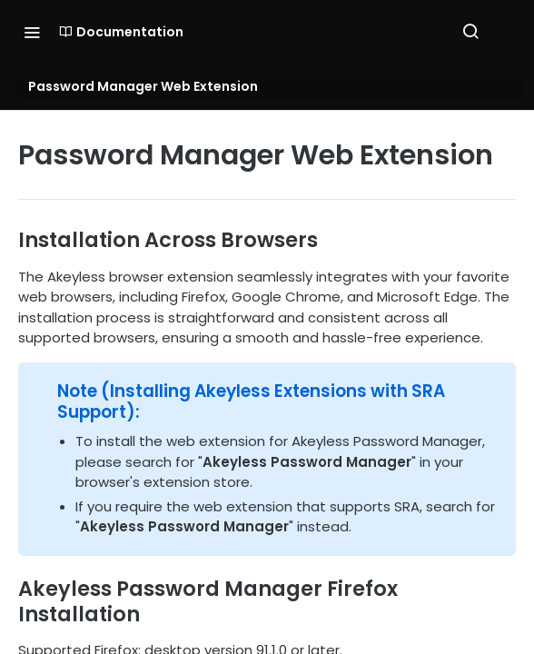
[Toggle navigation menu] (31, 31)
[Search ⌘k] (470, 31)
